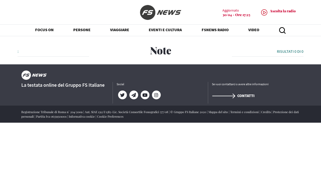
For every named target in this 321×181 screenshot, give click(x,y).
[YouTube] (144, 95)
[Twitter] (122, 95)
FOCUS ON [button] (44, 30)
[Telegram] (133, 95)
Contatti (233, 95)
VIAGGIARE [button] (119, 30)
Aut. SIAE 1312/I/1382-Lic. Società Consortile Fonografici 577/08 (127, 112)
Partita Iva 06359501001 (51, 116)
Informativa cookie (82, 116)
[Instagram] (156, 95)
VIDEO (253, 30)
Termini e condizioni (245, 112)
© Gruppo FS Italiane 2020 (188, 112)
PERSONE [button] (82, 30)
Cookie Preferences (110, 116)
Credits (266, 112)
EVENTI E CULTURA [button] (165, 30)
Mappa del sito (218, 112)
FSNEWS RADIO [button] (215, 30)
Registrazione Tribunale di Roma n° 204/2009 (52, 112)
